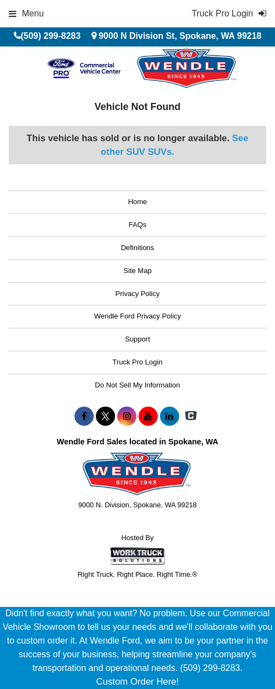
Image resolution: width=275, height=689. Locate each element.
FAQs (138, 225)
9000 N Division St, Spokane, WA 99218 (180, 35)
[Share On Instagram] (126, 416)
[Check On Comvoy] (190, 416)
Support (137, 339)
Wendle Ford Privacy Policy (137, 316)
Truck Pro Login (137, 362)
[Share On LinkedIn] (169, 416)
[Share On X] (105, 416)
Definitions (137, 248)
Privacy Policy (138, 294)
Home (137, 202)
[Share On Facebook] (84, 416)
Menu (26, 13)
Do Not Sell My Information (137, 385)
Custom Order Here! (137, 681)
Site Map (137, 271)
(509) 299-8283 (51, 35)
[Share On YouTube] (148, 416)
